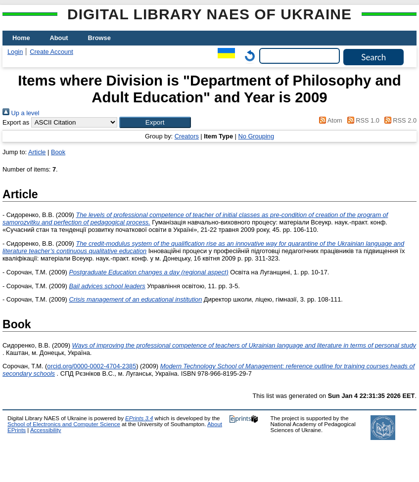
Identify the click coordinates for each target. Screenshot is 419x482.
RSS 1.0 (361, 120)
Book (58, 152)
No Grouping (256, 136)
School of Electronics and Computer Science (63, 424)
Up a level (20, 113)
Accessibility (45, 430)
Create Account (51, 51)
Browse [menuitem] (99, 38)
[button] (155, 122)
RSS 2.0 (399, 120)
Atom (329, 120)
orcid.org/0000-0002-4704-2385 (91, 366)
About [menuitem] (59, 38)
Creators (187, 136)
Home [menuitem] (21, 38)
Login (15, 51)
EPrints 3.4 (139, 418)
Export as (15, 122)
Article (37, 152)
